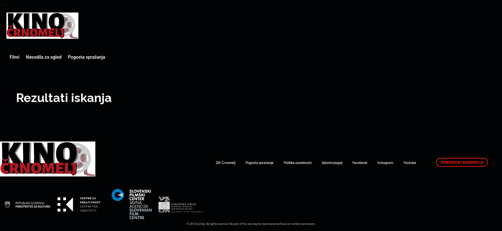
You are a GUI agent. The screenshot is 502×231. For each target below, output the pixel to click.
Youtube (409, 162)
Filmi (15, 57)
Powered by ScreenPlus (462, 162)
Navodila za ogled (43, 57)
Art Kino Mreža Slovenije (42, 25)
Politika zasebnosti (298, 162)
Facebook (359, 162)
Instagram (385, 162)
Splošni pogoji (332, 162)
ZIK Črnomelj (225, 162)
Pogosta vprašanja (86, 57)
